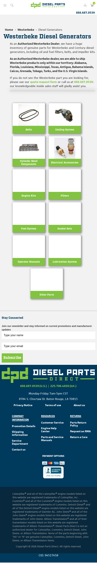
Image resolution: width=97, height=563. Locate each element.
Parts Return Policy (78, 424)
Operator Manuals (29, 262)
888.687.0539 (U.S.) (33, 386)
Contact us (18, 450)
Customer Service (52, 423)
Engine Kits (28, 195)
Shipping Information (20, 434)
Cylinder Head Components (29, 163)
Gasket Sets (64, 229)
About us (79, 405)
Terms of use (53, 405)
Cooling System (64, 129)
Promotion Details (23, 426)
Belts (29, 129)
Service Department (20, 442)
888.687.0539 (85, 13)
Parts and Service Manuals (52, 439)
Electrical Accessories (64, 162)
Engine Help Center (49, 430)
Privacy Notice (23, 405)
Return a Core (78, 437)
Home (9, 30)
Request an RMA (80, 432)
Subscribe (12, 358)
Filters (65, 195)
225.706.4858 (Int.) (63, 386)
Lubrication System (65, 262)
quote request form (43, 82)
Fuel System (28, 229)
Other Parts (47, 295)
